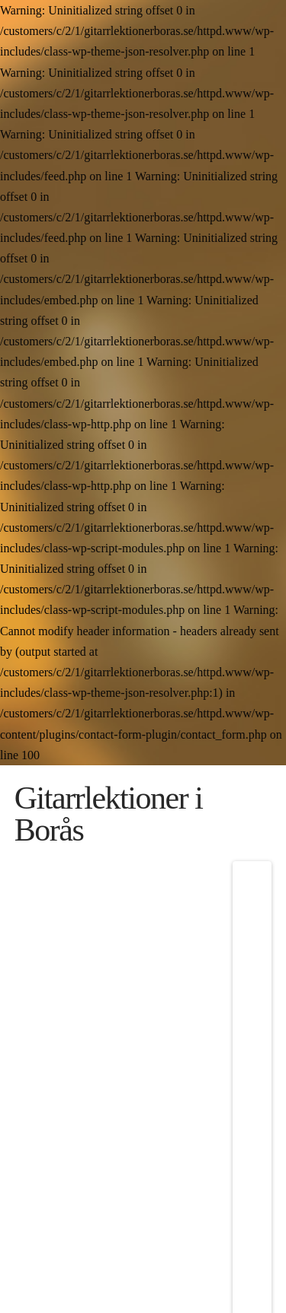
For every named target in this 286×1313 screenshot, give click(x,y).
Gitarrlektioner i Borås (108, 814)
